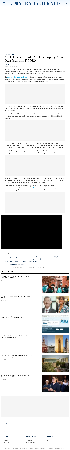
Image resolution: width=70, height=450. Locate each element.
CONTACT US (6, 442)
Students (28, 426)
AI (23, 264)
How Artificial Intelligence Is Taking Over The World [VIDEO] (22, 261)
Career (27, 429)
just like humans (35, 188)
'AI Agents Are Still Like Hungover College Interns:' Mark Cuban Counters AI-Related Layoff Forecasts (15, 376)
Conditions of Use (54, 448)
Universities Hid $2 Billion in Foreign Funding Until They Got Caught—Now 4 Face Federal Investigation (16, 336)
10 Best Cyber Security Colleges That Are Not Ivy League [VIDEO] (23, 259)
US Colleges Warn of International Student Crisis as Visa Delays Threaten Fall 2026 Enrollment (15, 277)
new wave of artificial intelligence (17, 77)
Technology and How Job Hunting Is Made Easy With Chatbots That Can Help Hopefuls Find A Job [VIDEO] (34, 257)
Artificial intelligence (16, 264)
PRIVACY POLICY (29, 440)
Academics (6, 426)
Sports (5, 429)
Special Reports (9, 54)
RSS (48, 440)
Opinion (6, 431)
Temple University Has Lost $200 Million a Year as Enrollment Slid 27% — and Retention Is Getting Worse (16, 356)
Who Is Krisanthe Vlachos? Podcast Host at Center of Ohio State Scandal (15, 297)
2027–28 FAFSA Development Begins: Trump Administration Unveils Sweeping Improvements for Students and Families (16, 316)
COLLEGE (49, 429)
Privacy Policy (62, 448)
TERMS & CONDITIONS (30, 442)
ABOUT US (6, 440)
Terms (48, 448)
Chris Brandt (9, 65)
